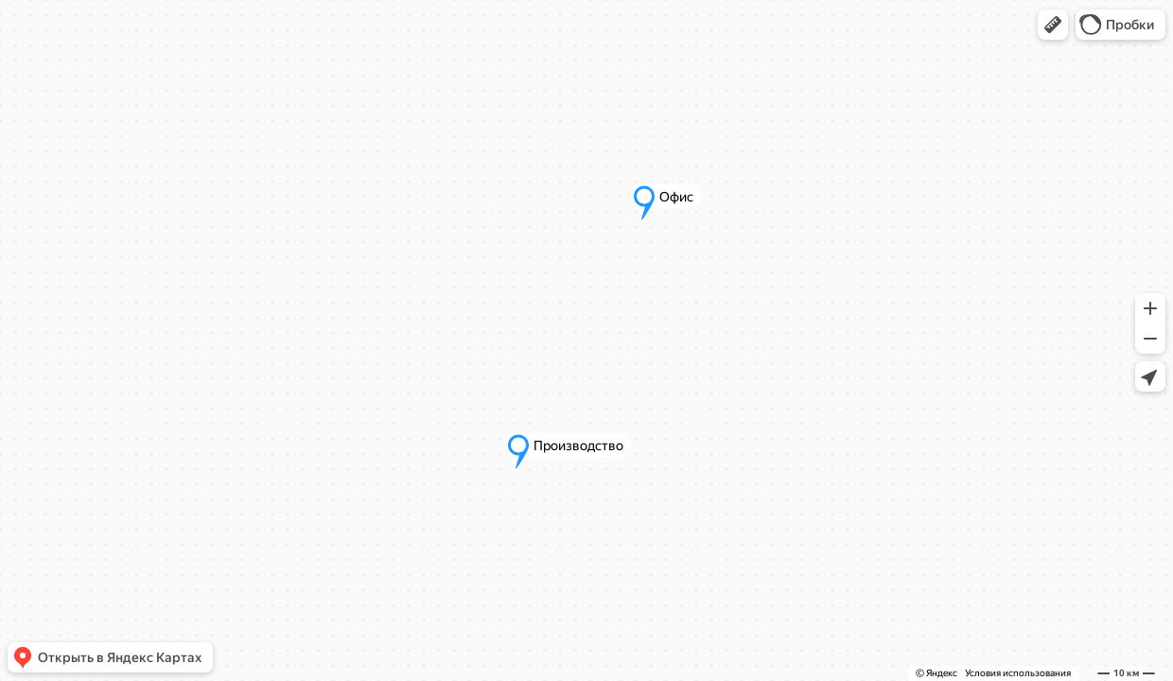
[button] (1053, 24)
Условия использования (1018, 673)
